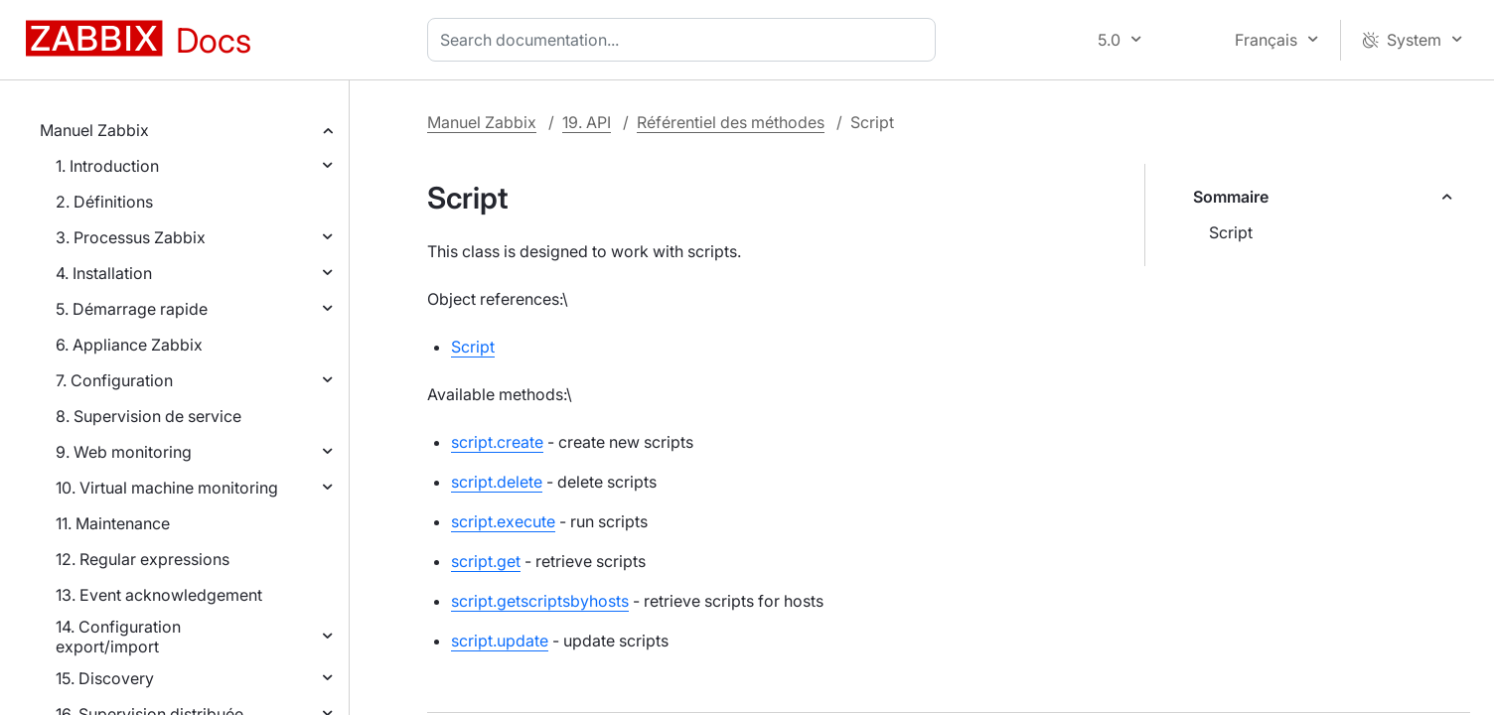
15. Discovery (105, 678)
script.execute (503, 521)
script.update (499, 640)
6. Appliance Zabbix (129, 345)
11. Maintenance (113, 523)
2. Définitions (104, 202)
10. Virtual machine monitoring (167, 488)
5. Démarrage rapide (132, 309)
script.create (497, 442)
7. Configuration (114, 380)
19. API (586, 122)
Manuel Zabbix (94, 130)
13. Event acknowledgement (159, 595)
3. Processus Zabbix (131, 237)
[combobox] (685, 40)
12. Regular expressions (142, 559)
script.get (486, 561)
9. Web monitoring (124, 452)
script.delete (496, 482)
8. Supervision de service (148, 416)
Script (1231, 232)
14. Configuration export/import (118, 636)
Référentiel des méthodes (730, 122)
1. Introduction (107, 166)
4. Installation (104, 273)
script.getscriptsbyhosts (540, 601)
